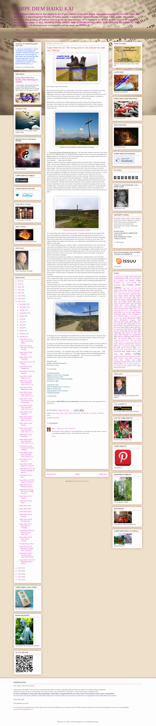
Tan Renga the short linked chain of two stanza (88, 33)
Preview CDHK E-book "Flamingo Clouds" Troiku (54, 33)
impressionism (119, 356)
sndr (84, 722)
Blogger (96, 722)
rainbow (129, 365)
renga (139, 365)
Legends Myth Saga (124, 324)
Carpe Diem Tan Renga (122, 298)
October (22, 310)
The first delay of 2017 (26, 544)
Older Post (103, 474)
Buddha (133, 282)
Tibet (135, 340)
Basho (131, 280)
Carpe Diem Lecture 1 (31, 29)
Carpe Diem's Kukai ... (85, 29)
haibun (134, 351)
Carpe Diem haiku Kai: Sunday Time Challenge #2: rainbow (26, 80)
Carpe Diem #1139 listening (25, 353)
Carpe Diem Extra (25, 506)
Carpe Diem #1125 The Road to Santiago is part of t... (27, 470)
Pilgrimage (76, 413)
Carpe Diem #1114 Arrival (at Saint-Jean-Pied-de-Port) (26, 555)
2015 (20, 571)
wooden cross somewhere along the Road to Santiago (76, 230)
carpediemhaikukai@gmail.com (23, 709)
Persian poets (132, 331)
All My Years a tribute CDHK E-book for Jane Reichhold (113, 29)
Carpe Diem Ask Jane (129, 288)
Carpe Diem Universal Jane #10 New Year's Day (26, 532)
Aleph (135, 277)
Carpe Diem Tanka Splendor (125, 305)
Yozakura (137, 344)
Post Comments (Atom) (81, 481)
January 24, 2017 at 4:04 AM (66, 428)
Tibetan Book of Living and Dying (125, 342)
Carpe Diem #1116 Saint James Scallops (25, 539)
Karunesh (117, 322)
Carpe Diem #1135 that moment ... (27, 372)
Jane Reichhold (129, 318)
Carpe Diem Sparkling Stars (131, 294)
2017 (20, 301)
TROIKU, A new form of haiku (25, 33)
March (22, 331)
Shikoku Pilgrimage (124, 336)
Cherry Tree (127, 310)
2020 (20, 293)
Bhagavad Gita (119, 282)
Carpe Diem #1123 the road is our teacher (26, 481)
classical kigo (119, 351)
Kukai (139, 322)
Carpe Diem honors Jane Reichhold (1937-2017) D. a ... (26, 418)
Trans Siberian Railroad (122, 344)
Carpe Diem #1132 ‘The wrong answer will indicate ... (26, 400)
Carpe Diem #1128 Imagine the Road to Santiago (26, 448)
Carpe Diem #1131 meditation (25, 413)
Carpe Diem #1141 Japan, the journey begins (26, 341)
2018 (20, 299)
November (23, 307)
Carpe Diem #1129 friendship (25, 435)
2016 (20, 568)
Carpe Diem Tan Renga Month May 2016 (127, 302)
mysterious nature (120, 362)
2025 (20, 281)
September (23, 313)
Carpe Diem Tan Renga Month (127, 300)
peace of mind (126, 363)
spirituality (100, 413)
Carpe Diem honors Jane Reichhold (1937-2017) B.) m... (26, 441)
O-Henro (131, 327)
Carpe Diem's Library (66, 29)
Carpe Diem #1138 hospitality (25, 358)
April (21, 328)
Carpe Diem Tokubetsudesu (127, 308)
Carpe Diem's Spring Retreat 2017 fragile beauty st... (26, 491)
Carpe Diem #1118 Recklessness (25, 520)
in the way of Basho (134, 356)
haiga (116, 354)
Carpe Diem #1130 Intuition (25, 424)
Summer (138, 336)
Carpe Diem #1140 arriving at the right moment (26, 347)
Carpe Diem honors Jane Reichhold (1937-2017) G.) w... (26, 382)
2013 (20, 577)
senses (119, 367)
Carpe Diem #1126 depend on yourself (26, 465)
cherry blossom (126, 347)
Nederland (56, 417)
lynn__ (54, 428)
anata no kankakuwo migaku (126, 346)
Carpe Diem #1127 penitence (25, 460)
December (23, 304)
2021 (20, 290)
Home (18, 29)
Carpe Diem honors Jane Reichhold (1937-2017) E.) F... (26, 407)
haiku (61, 413)
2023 (20, 284)
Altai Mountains (119, 278)
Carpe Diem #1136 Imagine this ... (25, 367)
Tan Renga (122, 338)
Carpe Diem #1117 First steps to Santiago (25, 526)
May (21, 325)
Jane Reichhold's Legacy (124, 320)
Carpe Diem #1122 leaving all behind (25, 485)
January (22, 336)
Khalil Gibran (128, 322)
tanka (48, 415)
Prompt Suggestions (60, 37)
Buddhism (117, 285)
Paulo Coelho (68, 413)
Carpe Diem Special (126, 296)
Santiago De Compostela (89, 413)
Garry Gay (124, 312)
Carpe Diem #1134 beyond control (25, 377)
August (22, 316)
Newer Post (51, 474)
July (21, 319)
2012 (20, 580)
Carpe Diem (55, 413)
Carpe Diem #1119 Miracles (25, 515)
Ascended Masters (135, 278)
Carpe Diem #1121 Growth (25, 497)
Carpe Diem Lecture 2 (49, 29)
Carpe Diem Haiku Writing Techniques (127, 290)
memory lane (123, 358)
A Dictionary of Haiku (121, 277)
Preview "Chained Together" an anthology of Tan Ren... (33, 37)
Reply (54, 436)
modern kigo (130, 360)
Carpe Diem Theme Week (123, 307)
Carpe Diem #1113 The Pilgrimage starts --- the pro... (27, 561)
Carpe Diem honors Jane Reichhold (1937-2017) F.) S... (26, 394)
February (23, 334)
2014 (20, 574)
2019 (20, 296)
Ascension (121, 280)
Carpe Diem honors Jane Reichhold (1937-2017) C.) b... (26, 430)
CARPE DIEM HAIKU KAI (44, 8)
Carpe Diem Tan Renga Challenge (127, 299)
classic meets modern (130, 349)
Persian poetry (119, 331)
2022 (20, 287)
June (21, 322)
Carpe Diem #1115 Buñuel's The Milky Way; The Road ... (26, 548)
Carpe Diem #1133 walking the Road (25, 388)
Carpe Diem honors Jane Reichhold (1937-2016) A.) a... (26, 454)
